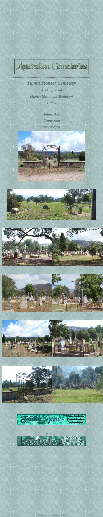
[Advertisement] (27, 28)
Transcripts (52, 120)
